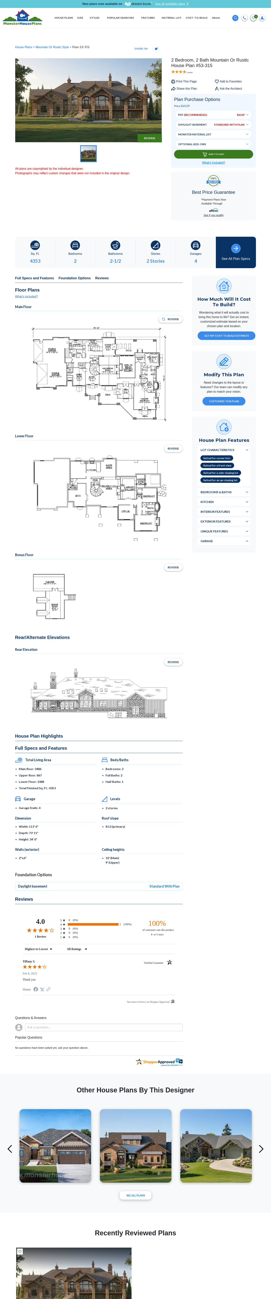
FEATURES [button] (148, 17)
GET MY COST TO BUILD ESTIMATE (226, 335)
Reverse (149, 138)
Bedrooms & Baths (216, 492)
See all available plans (172, 4)
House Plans (24, 47)
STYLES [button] (95, 17)
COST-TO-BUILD (197, 17)
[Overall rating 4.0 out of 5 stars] (40, 930)
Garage (207, 541)
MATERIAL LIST (172, 17)
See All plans (135, 1195)
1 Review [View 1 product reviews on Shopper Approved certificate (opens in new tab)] (46, 936)
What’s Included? (213, 162)
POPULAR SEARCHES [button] (121, 17)
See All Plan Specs (236, 252)
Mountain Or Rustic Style (53, 47)
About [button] (216, 17)
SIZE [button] (80, 17)
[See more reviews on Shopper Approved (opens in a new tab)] (48, 989)
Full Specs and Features (34, 278)
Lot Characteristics (217, 450)
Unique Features (214, 531)
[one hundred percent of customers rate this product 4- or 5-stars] (157, 928)
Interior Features (215, 511)
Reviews (102, 278)
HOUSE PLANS (64, 17)
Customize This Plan (224, 401)
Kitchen (207, 502)
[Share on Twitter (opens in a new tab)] (42, 989)
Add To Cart (214, 154)
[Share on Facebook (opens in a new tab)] (35, 989)
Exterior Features (216, 521)
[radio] (98, 920)
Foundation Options (75, 278)
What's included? (26, 296)
